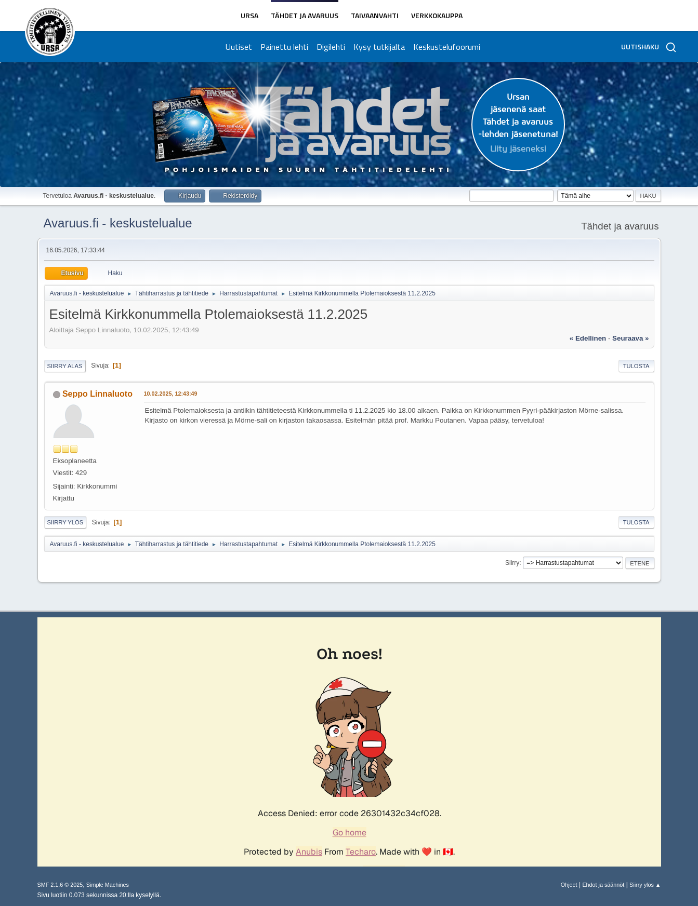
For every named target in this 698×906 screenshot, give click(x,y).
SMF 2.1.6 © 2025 (60, 885)
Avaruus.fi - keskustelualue (118, 223)
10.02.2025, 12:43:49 (170, 393)
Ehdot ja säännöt (603, 885)
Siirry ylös (65, 522)
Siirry (512, 562)
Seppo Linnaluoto (97, 393)
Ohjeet (569, 885)
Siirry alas (65, 366)
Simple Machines (107, 885)
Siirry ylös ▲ (645, 885)
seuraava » (630, 338)
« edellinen (588, 338)
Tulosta (636, 366)
